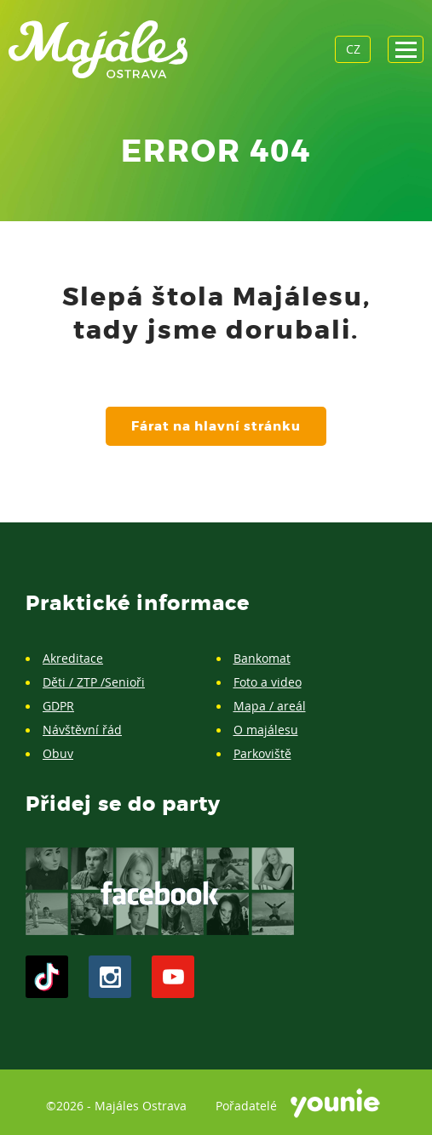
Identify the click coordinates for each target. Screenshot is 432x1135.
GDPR (58, 706)
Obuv (58, 753)
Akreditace (73, 658)
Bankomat (262, 658)
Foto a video (267, 682)
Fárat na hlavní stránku (216, 426)
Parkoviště (262, 753)
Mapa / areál (269, 706)
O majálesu (265, 729)
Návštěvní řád (82, 729)
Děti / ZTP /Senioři (94, 682)
